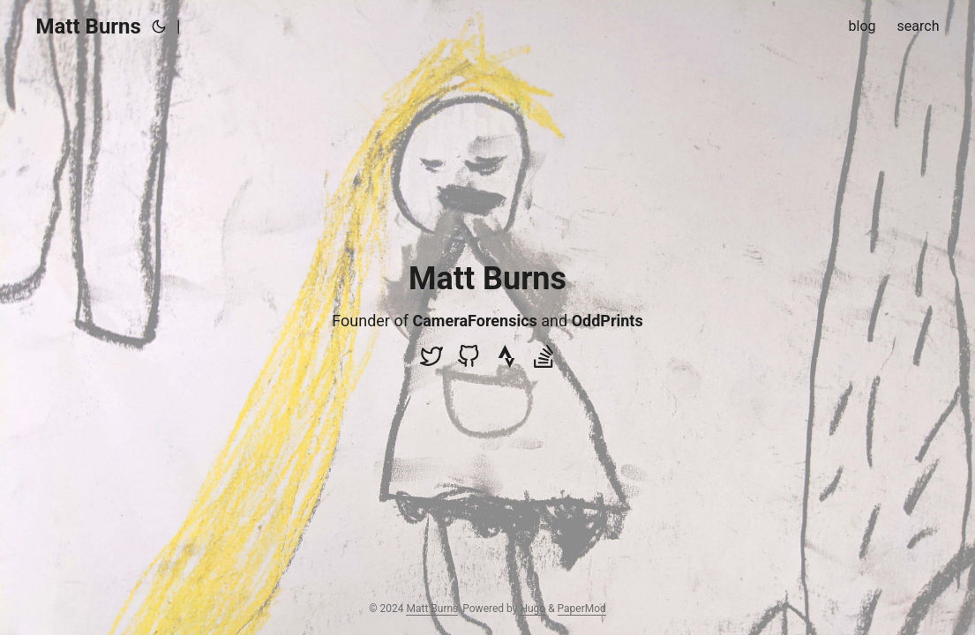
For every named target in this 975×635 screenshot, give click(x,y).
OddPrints (607, 320)
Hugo (532, 608)
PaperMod (582, 608)
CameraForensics (474, 320)
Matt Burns (88, 26)
